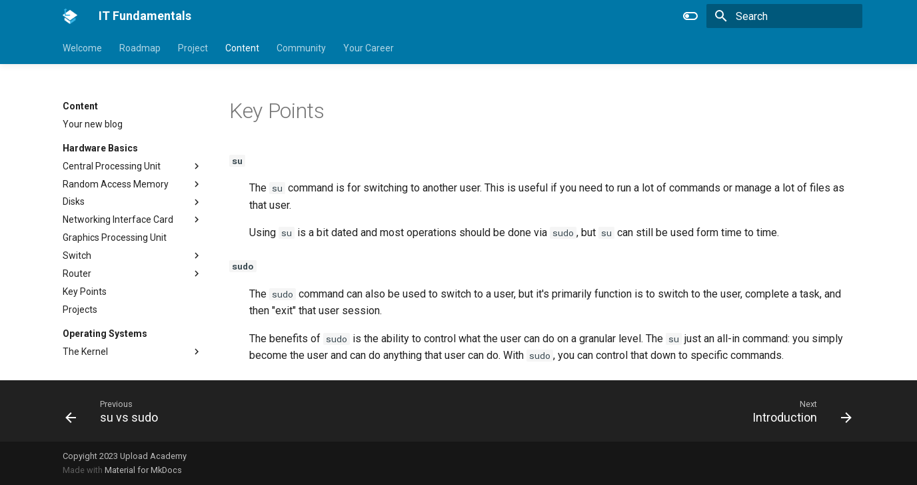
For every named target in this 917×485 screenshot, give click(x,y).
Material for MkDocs (143, 470)
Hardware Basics (100, 148)
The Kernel (85, 351)
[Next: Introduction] (797, 411)
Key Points (85, 291)
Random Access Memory (116, 184)
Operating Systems (105, 333)
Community (301, 48)
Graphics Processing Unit (115, 237)
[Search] (784, 16)
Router (77, 273)
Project (193, 48)
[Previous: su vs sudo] (116, 411)
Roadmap (140, 48)
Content (242, 48)
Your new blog (93, 124)
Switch (77, 255)
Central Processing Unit (112, 166)
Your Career (368, 48)
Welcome (82, 48)
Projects (80, 309)
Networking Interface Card (118, 219)
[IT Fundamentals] (70, 16)
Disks (74, 201)
